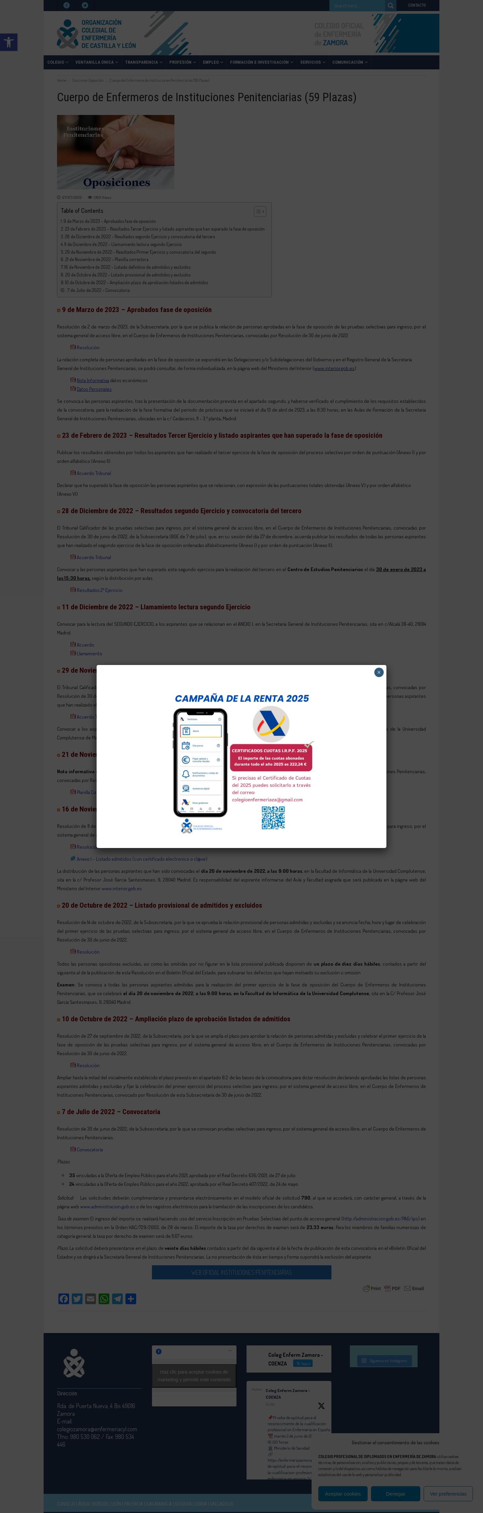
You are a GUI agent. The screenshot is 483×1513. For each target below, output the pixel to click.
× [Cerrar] (379, 672)
